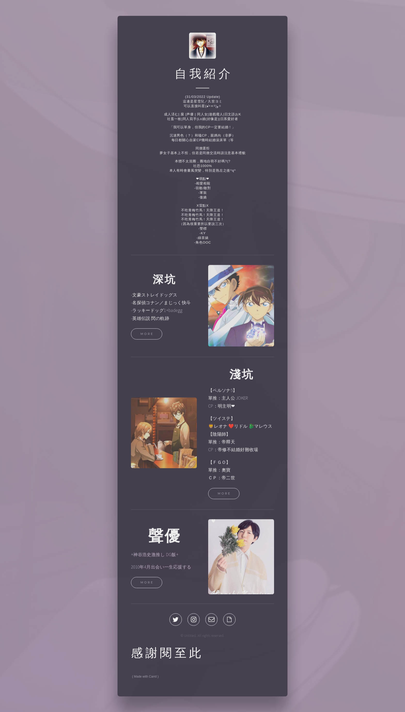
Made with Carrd (145, 678)
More (147, 335)
